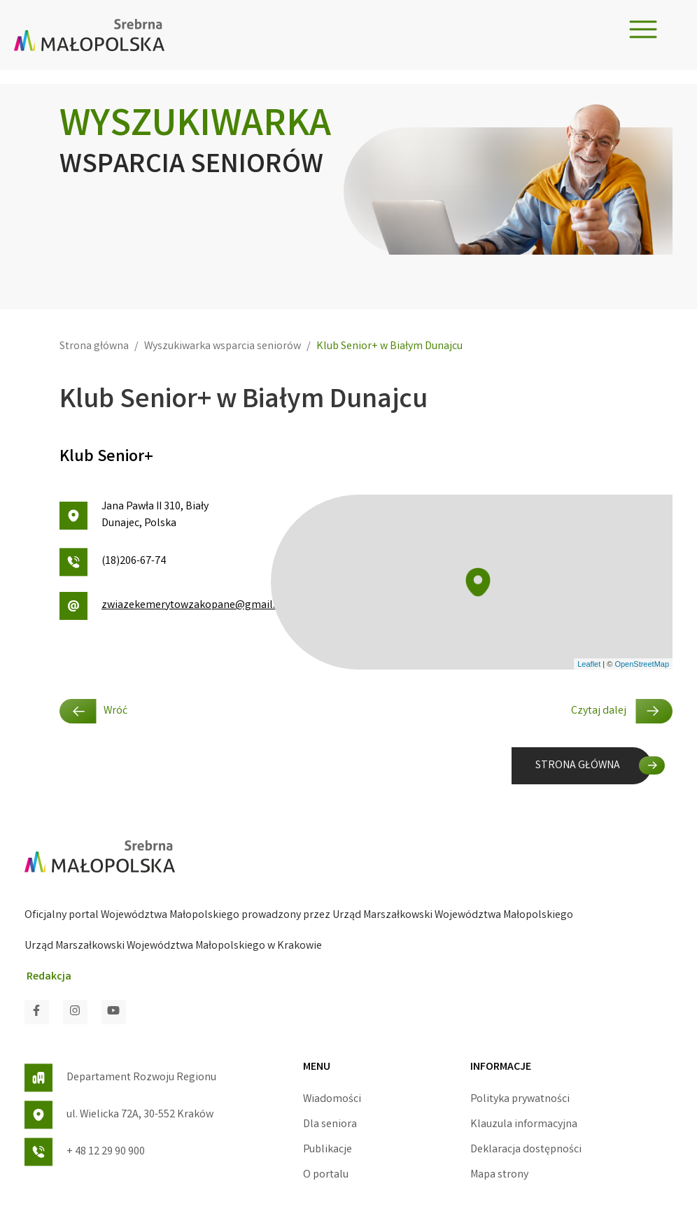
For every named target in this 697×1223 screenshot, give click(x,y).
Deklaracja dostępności (526, 1150)
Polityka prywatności (520, 1099)
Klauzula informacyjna (523, 1125)
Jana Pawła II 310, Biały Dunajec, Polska (134, 515)
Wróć (93, 711)
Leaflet (588, 664)
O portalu (325, 1175)
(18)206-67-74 (112, 562)
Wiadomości (332, 1099)
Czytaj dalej (622, 711)
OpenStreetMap (641, 664)
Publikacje (327, 1150)
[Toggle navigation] (643, 29)
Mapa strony (499, 1175)
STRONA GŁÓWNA (577, 766)
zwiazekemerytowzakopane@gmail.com (154, 606)
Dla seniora (330, 1125)
